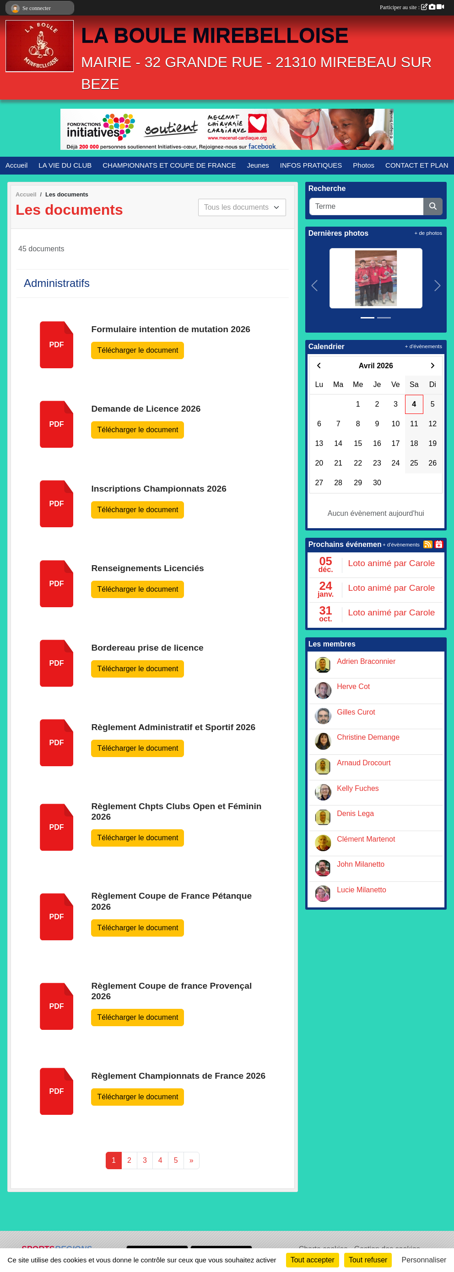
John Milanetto (360, 864)
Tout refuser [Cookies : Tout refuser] (368, 1260)
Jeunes (258, 165)
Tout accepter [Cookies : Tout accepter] (313, 1260)
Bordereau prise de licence (147, 647)
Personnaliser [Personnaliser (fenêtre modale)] (424, 1260)
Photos (363, 165)
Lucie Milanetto (361, 890)
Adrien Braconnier (366, 661)
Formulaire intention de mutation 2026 (170, 329)
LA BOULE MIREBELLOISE (215, 35)
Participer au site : (412, 7)
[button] (314, 285)
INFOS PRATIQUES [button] (311, 165)
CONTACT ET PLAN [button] (417, 165)
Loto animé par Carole (391, 563)
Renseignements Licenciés (147, 568)
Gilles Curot (356, 712)
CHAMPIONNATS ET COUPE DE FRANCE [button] (169, 165)
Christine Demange (368, 737)
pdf (56, 345)
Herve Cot (353, 686)
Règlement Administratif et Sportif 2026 (173, 727)
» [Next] (191, 1160)
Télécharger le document (137, 350)
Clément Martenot (366, 839)
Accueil (16, 165)
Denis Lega (355, 813)
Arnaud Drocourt (363, 763)
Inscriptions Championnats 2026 (158, 488)
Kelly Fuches (358, 788)
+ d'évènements (423, 346)
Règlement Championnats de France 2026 (178, 1076)
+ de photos (428, 233)
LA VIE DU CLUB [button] (65, 165)
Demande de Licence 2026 (145, 408)
